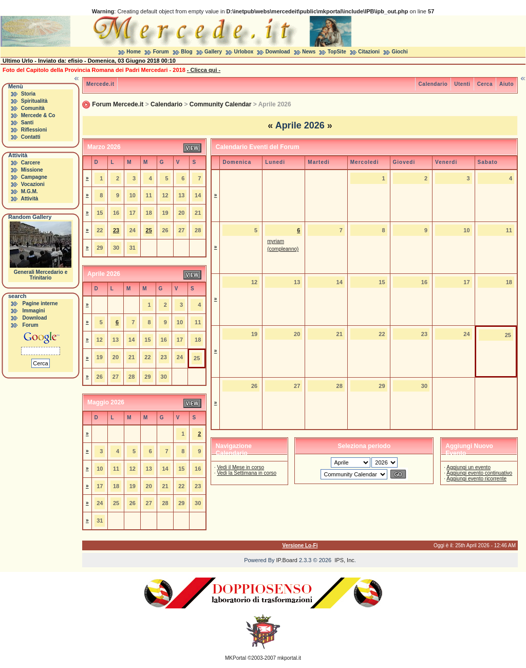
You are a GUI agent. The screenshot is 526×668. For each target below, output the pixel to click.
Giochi (400, 51)
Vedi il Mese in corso (240, 467)
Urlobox (244, 51)
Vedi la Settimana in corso (246, 473)
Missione (32, 170)
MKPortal (235, 658)
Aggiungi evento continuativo (479, 473)
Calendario (433, 84)
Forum (161, 51)
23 (116, 230)
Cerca (485, 84)
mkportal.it (289, 658)
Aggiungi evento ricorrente (476, 478)
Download (278, 51)
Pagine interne (40, 303)
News (308, 51)
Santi (27, 122)
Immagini (34, 310)
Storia (28, 94)
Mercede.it (100, 84)
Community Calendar (221, 104)
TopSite (337, 51)
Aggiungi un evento (468, 467)
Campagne (34, 177)
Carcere (30, 162)
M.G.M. (29, 191)
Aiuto (506, 84)
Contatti (31, 137)
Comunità (33, 108)
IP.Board (286, 560)
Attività (29, 198)
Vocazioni (33, 184)
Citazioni (369, 51)
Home (133, 51)
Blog (186, 51)
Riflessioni (34, 130)
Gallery (213, 51)
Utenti (462, 84)
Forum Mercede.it (117, 104)
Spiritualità (34, 101)
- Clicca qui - (203, 70)
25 (149, 230)
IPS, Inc (344, 560)
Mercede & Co (38, 115)
